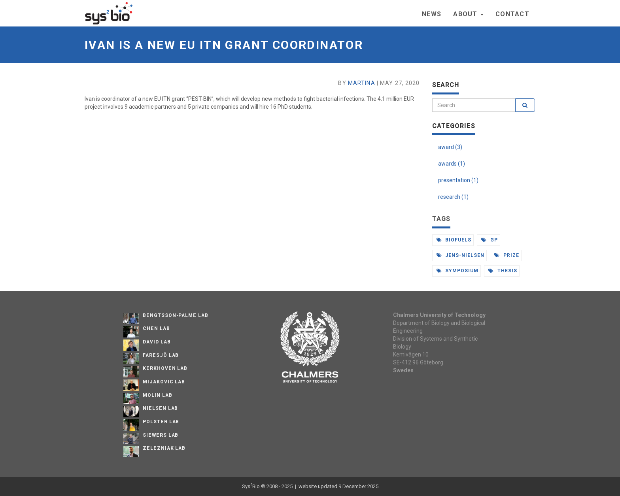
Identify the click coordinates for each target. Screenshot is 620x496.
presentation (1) (458, 180)
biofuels (454, 240)
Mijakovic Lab (164, 382)
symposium (458, 270)
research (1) (453, 197)
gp (489, 240)
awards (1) (451, 163)
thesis (502, 270)
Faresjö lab (161, 355)
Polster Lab (161, 421)
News (431, 14)
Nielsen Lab (160, 408)
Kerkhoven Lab (165, 368)
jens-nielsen (460, 255)
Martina (361, 83)
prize (506, 255)
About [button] (468, 14)
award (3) (450, 147)
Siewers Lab (161, 435)
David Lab (157, 342)
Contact (512, 14)
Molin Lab (157, 395)
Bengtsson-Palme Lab (175, 315)
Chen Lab (156, 328)
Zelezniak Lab (164, 448)
